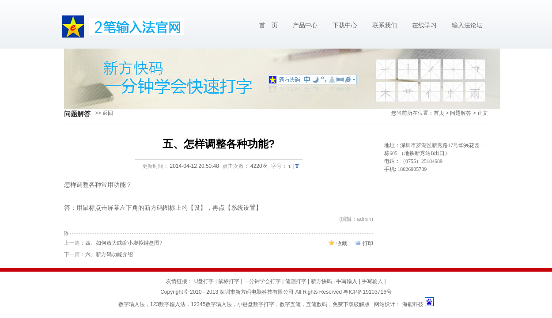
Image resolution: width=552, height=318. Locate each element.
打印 (368, 243)
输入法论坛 (467, 25)
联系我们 (384, 25)
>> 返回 (104, 113)
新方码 (153, 207)
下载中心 (345, 25)
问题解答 (460, 113)
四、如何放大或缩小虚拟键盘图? (124, 243)
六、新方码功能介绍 (109, 254)
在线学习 (424, 25)
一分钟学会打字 (262, 281)
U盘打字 (204, 281)
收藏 (341, 243)
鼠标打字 (228, 281)
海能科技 (413, 304)
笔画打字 (295, 281)
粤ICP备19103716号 (367, 292)
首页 (439, 113)
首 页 (268, 25)
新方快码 (321, 281)
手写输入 (346, 281)
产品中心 (305, 25)
